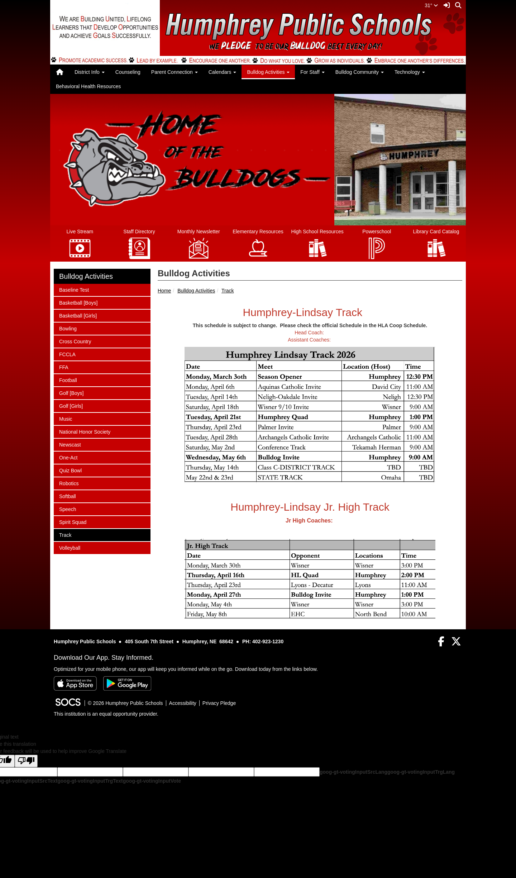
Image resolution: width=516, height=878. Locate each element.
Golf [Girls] (71, 405)
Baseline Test (74, 289)
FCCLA (68, 353)
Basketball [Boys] (78, 302)
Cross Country (75, 341)
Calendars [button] (222, 72)
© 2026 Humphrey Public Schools (125, 703)
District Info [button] (90, 72)
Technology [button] (410, 72)
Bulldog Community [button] (359, 72)
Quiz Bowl (70, 470)
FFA (68, 366)
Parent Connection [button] (174, 72)
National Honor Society (84, 431)
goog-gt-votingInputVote (152, 781)
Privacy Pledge (219, 703)
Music (68, 418)
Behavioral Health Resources (88, 86)
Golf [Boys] (71, 392)
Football (68, 379)
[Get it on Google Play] (127, 683)
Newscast (70, 444)
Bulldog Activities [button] (268, 72)
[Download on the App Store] (75, 683)
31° (431, 5)
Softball (68, 495)
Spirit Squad (72, 521)
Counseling (127, 72)
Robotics (68, 482)
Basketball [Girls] (78, 315)
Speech (68, 508)
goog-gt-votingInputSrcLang (353, 772)
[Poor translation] (26, 761)
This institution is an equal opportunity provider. (106, 714)
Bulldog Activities (196, 291)
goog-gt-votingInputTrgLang (421, 772)
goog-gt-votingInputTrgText (90, 781)
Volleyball (69, 547)
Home (164, 291)
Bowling (68, 328)
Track (227, 291)
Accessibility (182, 703)
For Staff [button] (312, 72)
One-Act (68, 457)
